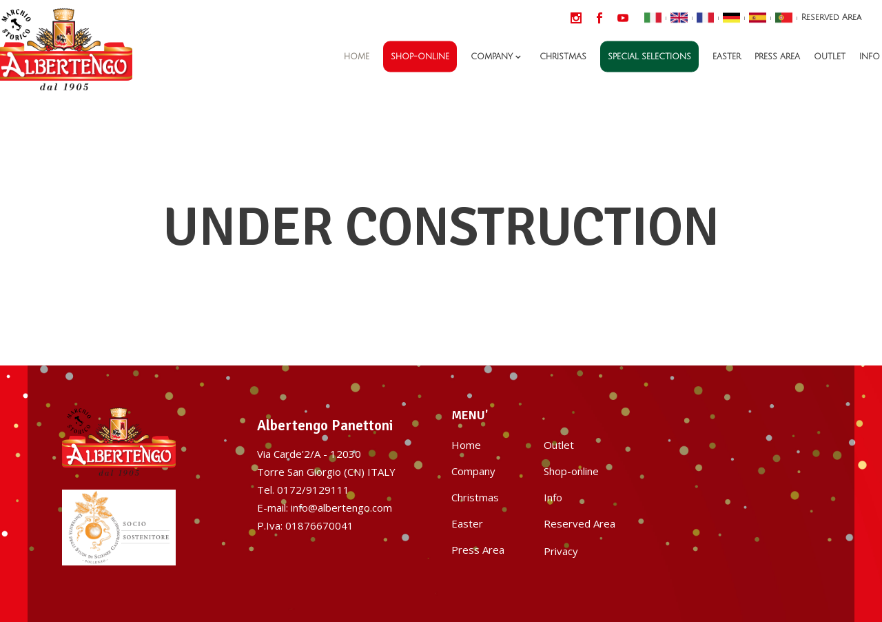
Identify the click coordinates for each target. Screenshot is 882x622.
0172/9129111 (313, 489)
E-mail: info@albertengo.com (324, 507)
